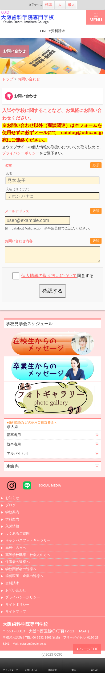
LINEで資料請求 (52, 31)
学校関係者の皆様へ (21, 569)
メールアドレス (17, 211)
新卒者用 (14, 435)
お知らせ (12, 498)
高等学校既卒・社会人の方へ (27, 555)
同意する (57, 275)
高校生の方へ (15, 548)
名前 (8, 166)
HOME (94, 670)
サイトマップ (15, 611)
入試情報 (12, 526)
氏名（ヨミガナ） (18, 189)
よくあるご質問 (17, 533)
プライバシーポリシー (20, 153)
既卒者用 (14, 444)
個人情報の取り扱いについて (49, 275)
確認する (52, 291)
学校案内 (12, 512)
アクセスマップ (10, 670)
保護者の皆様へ (17, 562)
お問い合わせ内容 (19, 241)
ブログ (10, 505)
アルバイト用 (17, 454)
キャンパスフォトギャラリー (27, 540)
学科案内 (12, 519)
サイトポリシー (17, 604)
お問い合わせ (15, 590)
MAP (83, 631)
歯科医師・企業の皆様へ (24, 576)
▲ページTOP (87, 650)
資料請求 (12, 583)
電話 (73, 670)
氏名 (9, 173)
